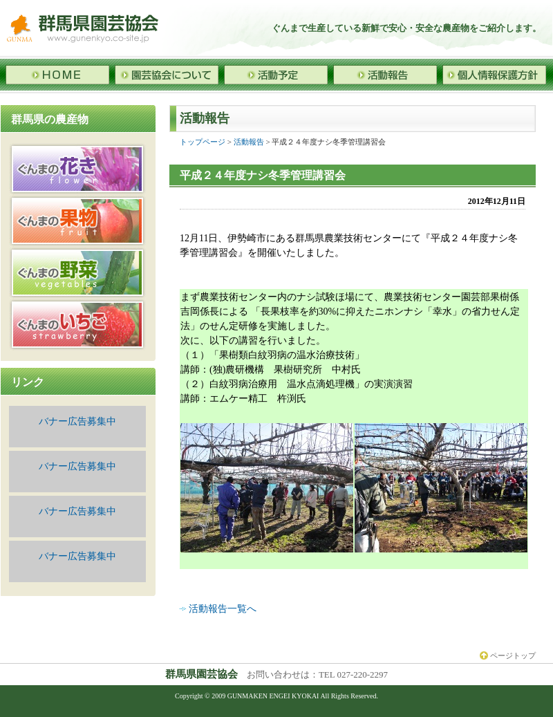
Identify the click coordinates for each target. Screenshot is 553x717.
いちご (77, 325)
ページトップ (508, 655)
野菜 (77, 273)
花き (77, 169)
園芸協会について (166, 74)
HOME (57, 74)
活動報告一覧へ (222, 609)
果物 (77, 221)
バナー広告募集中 (77, 421)
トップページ (202, 142)
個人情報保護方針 (494, 74)
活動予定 (276, 74)
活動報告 (385, 74)
